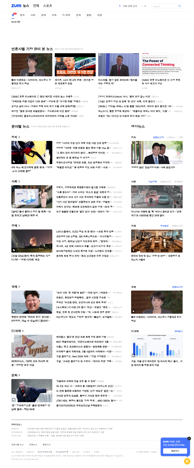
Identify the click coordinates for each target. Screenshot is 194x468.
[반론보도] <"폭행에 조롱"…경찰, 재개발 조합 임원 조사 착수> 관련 (55, 435)
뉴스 (26, 6)
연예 (36, 6)
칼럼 (89, 15)
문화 (78, 15)
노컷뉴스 (58, 88)
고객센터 (86, 452)
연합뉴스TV (16, 88)
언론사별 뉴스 (17, 444)
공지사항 (75, 452)
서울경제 (153, 181)
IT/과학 (66, 15)
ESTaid (16, 459)
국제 (54, 15)
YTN (100, 88)
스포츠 (47, 6)
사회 (32, 15)
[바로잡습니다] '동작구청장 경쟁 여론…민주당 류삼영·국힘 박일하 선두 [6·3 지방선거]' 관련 (65, 432)
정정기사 (15, 424)
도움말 (96, 452)
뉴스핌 (144, 88)
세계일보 (178, 181)
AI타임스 (179, 331)
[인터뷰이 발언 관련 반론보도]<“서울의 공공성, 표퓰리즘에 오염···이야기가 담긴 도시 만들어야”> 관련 (70, 428)
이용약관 (30, 452)
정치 (22, 15)
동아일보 (164, 225)
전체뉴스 (33, 444)
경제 (43, 15)
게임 (99, 15)
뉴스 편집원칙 (17, 452)
